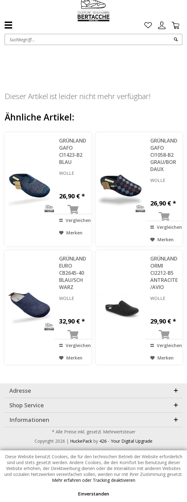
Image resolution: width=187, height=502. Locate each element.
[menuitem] (148, 25)
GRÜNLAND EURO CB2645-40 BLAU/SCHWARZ (72, 272)
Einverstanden (93, 494)
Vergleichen (75, 220)
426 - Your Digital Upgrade (125, 441)
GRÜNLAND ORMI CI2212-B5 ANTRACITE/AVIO (164, 272)
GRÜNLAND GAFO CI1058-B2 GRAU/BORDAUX (163, 154)
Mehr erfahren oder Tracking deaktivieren (93, 480)
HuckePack (81, 441)
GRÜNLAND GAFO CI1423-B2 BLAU (72, 151)
